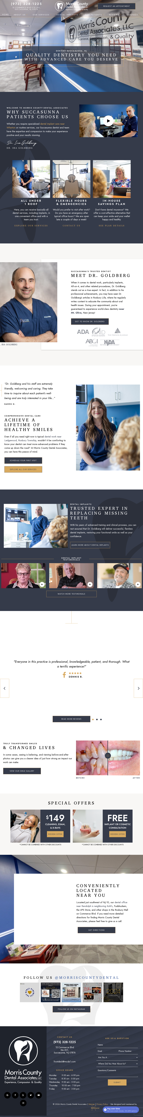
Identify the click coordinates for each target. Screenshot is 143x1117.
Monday (52, 1075)
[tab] (93, 719)
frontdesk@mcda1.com (65, 1061)
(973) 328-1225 (26, 3)
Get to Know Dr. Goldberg (90, 321)
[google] (7, 1095)
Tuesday (53, 1078)
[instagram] (23, 1103)
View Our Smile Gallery (22, 771)
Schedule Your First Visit (23, 460)
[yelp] (23, 1095)
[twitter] (31, 1095)
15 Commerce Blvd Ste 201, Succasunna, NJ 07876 (26, 8)
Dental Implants (69, 14)
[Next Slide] (138, 688)
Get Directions (96, 930)
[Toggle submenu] (27, 15)
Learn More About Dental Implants (90, 545)
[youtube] (38, 1095)
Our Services (42, 14)
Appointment (116, 6)
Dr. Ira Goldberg (22, 144)
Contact (134, 14)
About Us (21, 14)
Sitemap (91, 1104)
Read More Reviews (71, 719)
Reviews (115, 14)
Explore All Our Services (23, 469)
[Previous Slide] (4, 688)
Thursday (53, 1085)
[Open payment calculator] (121, 1109)
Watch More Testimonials (71, 594)
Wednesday (54, 1082)
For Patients (95, 14)
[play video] (108, 121)
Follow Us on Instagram (71, 1009)
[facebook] (15, 1095)
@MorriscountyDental (87, 978)
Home (5, 14)
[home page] (71, 6)
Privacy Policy (102, 1104)
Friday (52, 1088)
